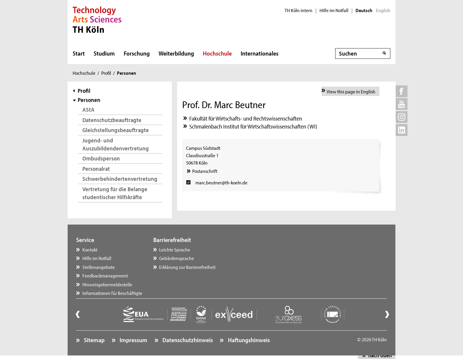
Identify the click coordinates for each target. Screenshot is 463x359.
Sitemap (94, 340)
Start (79, 53)
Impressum (132, 340)
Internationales (259, 53)
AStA (88, 109)
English (383, 10)
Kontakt (89, 249)
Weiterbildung (176, 53)
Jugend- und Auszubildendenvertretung (115, 144)
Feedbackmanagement (105, 275)
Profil (106, 72)
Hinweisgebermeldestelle (107, 284)
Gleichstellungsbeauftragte (115, 130)
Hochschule (217, 53)
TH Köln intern (298, 10)
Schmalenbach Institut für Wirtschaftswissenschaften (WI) (253, 126)
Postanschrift (204, 171)
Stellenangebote (98, 267)
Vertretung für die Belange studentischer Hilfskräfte (114, 193)
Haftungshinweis (248, 340)
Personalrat (96, 168)
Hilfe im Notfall (333, 10)
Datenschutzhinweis (187, 340)
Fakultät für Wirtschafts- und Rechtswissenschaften (245, 118)
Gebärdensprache (176, 258)
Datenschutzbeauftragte (111, 120)
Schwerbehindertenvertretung (119, 178)
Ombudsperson (101, 158)
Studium (104, 53)
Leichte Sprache (174, 249)
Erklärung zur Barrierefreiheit (187, 267)
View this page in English (351, 91)
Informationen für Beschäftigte (112, 293)
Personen (89, 99)
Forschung (137, 53)
